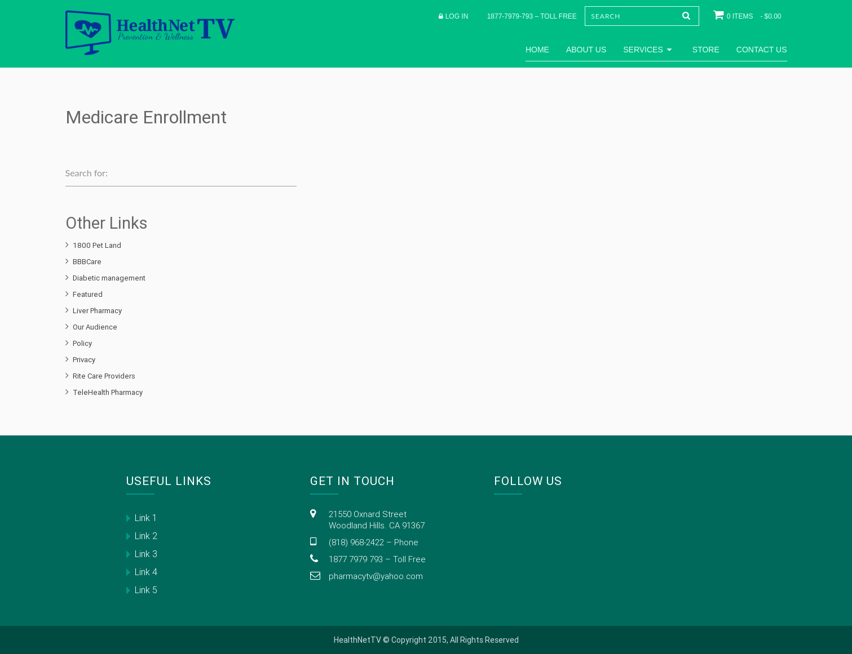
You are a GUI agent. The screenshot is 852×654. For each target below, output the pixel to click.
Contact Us (761, 49)
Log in (457, 16)
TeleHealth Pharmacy (108, 392)
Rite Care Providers (104, 376)
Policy (82, 343)
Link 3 (146, 553)
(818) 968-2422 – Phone (373, 542)
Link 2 (146, 535)
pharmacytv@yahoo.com (376, 576)
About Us (586, 49)
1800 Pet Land (97, 245)
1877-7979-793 (510, 16)
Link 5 (146, 589)
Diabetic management (109, 278)
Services (649, 49)
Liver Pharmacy (97, 310)
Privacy (84, 359)
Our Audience (95, 327)
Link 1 (146, 517)
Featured (88, 294)
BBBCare (87, 261)
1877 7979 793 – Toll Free (377, 559)
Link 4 (146, 571)
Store (705, 49)
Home (537, 49)
